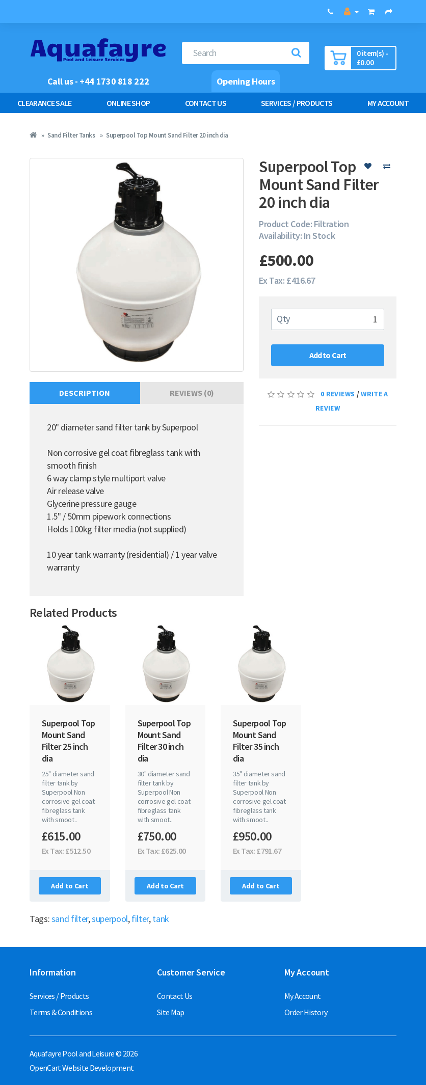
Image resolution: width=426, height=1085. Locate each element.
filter (140, 919)
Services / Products (296, 103)
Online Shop (128, 103)
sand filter (69, 919)
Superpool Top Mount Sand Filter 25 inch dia (68, 740)
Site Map (170, 1012)
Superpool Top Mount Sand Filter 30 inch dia (164, 740)
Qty (283, 318)
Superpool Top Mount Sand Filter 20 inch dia (167, 135)
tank (160, 919)
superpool (110, 919)
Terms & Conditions (61, 1012)
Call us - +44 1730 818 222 (98, 81)
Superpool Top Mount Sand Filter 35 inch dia (259, 740)
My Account (302, 996)
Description (84, 393)
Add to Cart (328, 355)
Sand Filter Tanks (71, 135)
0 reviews (338, 393)
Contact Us (205, 103)
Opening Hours (246, 81)
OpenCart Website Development (82, 1068)
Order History (305, 1012)
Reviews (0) (192, 393)
